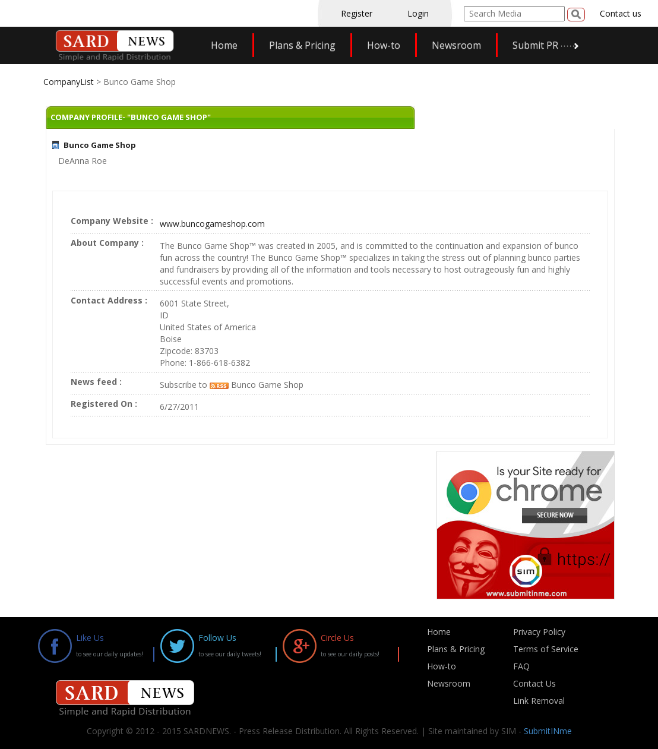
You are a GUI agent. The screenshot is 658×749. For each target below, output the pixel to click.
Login (418, 13)
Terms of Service (545, 649)
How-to (383, 45)
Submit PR (535, 45)
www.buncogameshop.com (212, 223)
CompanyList (69, 81)
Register (356, 13)
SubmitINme (548, 731)
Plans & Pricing (302, 45)
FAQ (521, 666)
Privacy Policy (539, 631)
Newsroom (456, 45)
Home (224, 45)
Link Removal (539, 700)
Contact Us (534, 683)
